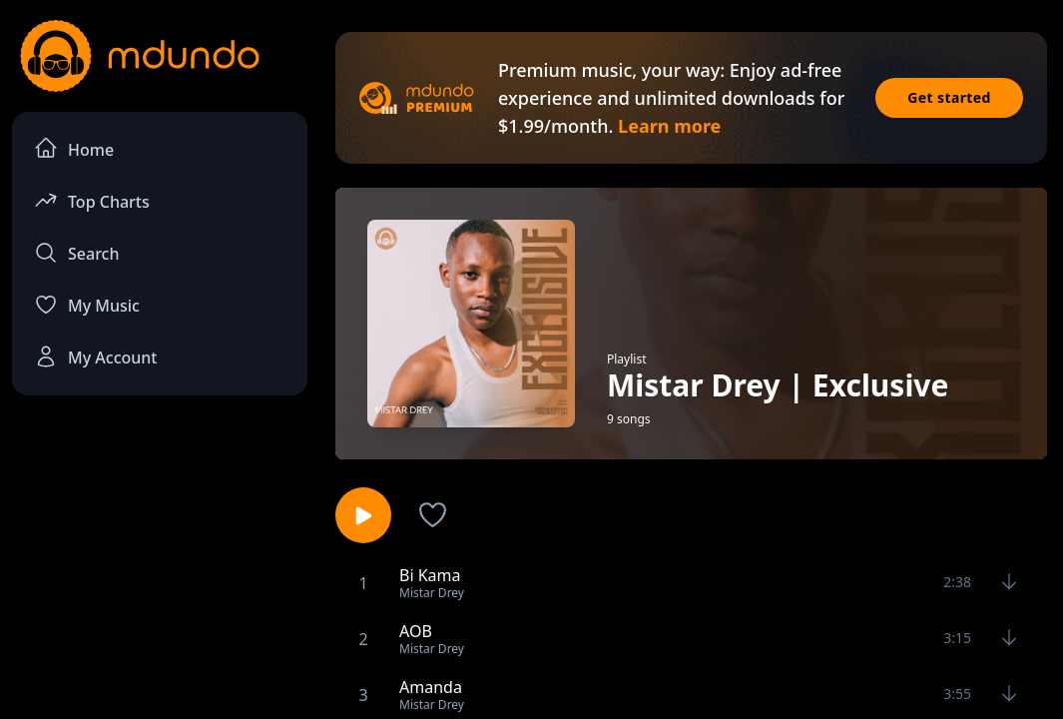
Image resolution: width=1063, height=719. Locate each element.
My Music (87, 305)
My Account (95, 356)
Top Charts (92, 200)
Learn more (669, 126)
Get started (949, 97)
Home (74, 148)
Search (76, 253)
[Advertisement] (159, 560)
